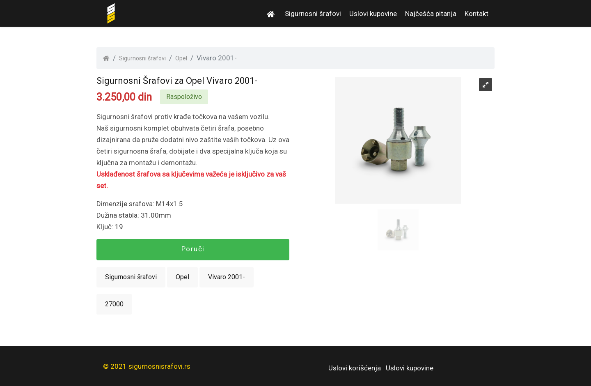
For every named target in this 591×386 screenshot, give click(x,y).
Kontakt (476, 13)
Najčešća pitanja (430, 13)
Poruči (193, 249)
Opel (181, 58)
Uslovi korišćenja (354, 368)
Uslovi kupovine (373, 13)
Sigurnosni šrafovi (313, 13)
